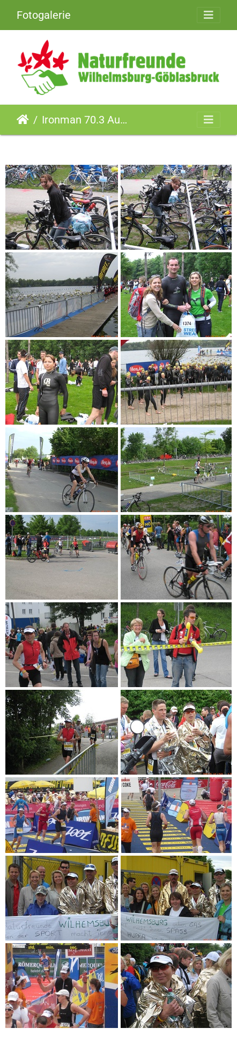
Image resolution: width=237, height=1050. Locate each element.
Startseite (23, 120)
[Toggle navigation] (208, 15)
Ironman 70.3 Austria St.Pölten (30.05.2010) (86, 119)
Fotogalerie (44, 15)
